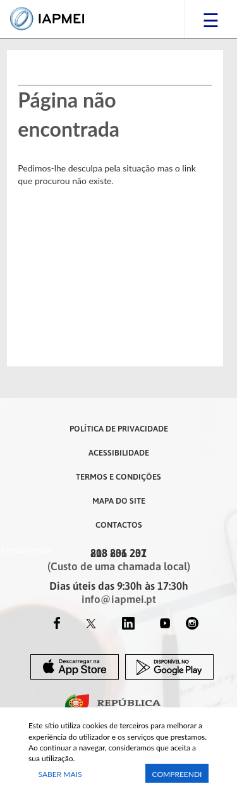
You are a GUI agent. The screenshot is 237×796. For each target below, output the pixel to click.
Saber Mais (60, 774)
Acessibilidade (118, 452)
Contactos (118, 524)
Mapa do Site (118, 500)
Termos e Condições (118, 476)
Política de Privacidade (119, 428)
